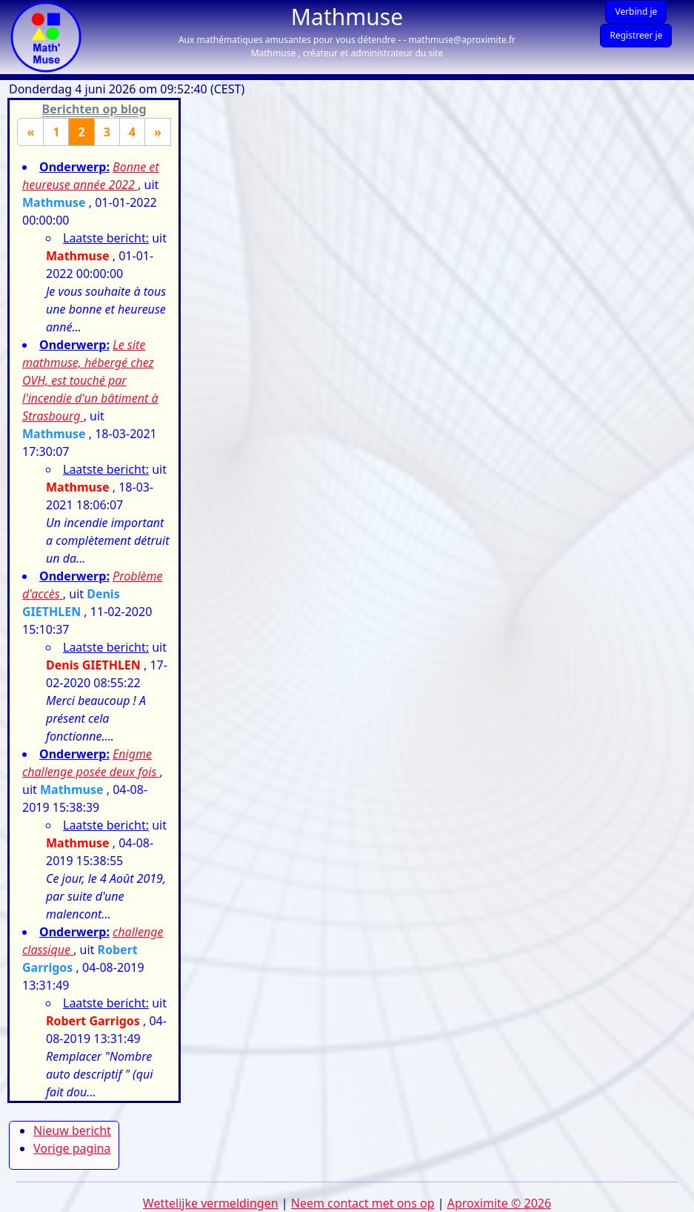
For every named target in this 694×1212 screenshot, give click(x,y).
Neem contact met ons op (363, 1203)
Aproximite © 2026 (499, 1203)
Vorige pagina (71, 1148)
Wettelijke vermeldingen (210, 1203)
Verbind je (636, 11)
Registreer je (636, 35)
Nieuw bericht (72, 1130)
